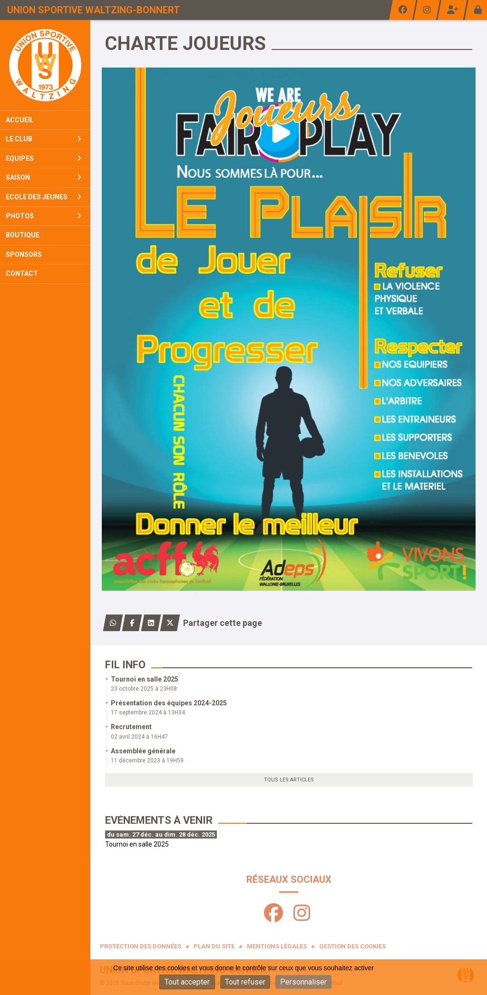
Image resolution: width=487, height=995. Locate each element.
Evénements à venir (159, 820)
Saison (43, 177)
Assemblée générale (143, 751)
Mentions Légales (277, 946)
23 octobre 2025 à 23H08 (144, 688)
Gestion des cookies (352, 946)
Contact (22, 273)
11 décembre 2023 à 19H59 (147, 760)
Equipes (43, 158)
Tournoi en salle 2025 (144, 679)
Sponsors (24, 254)
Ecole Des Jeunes (43, 197)
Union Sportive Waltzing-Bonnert (93, 10)
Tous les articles (289, 780)
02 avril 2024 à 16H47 (139, 736)
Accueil (20, 120)
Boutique (22, 235)
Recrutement (131, 727)
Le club (43, 139)
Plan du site (214, 946)
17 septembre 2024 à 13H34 (148, 712)
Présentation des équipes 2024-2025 (169, 703)
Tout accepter (187, 981)
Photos (43, 216)
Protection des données (140, 946)
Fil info (125, 665)
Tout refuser (245, 981)
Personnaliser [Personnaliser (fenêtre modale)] (303, 981)
